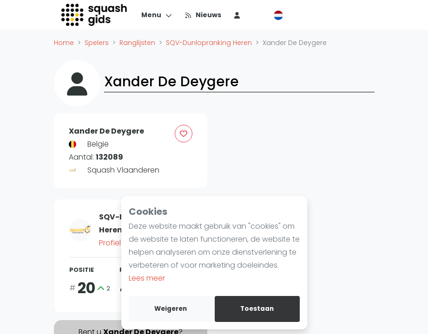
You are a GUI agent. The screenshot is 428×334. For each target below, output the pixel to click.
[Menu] (157, 15)
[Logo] (95, 15)
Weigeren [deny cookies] (170, 308)
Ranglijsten (137, 42)
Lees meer (147, 278)
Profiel (114, 243)
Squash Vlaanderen (123, 170)
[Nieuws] (203, 15)
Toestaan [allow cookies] (257, 308)
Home (64, 42)
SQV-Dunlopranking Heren (209, 42)
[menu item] (237, 15)
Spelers (97, 42)
